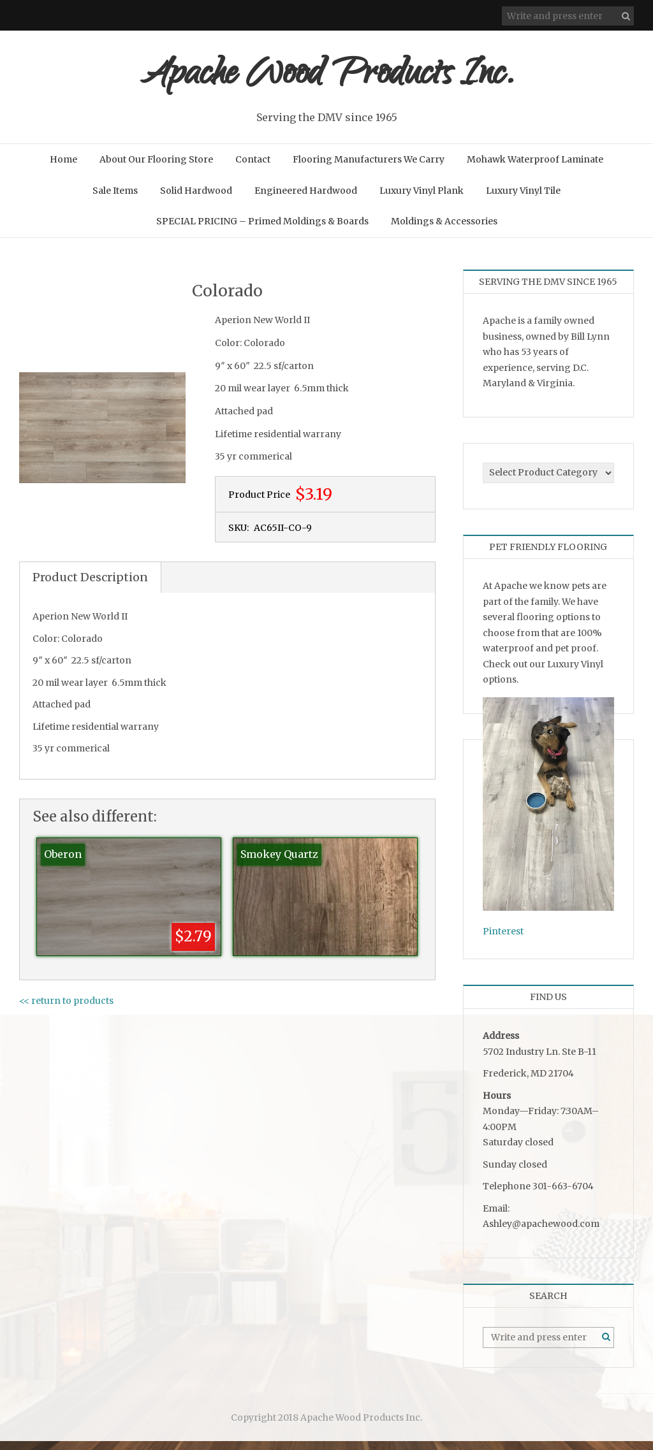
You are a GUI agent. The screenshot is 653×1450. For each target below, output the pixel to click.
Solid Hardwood (196, 199)
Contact (252, 168)
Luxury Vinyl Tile (523, 199)
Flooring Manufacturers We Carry (368, 168)
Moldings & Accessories (444, 230)
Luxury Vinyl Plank (421, 199)
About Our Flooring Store (156, 168)
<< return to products (66, 1009)
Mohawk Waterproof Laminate (535, 168)
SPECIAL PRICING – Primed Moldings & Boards (262, 230)
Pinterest (503, 940)
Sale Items (115, 199)
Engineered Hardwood (305, 199)
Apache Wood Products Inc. (327, 81)
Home (63, 168)
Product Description (90, 586)
